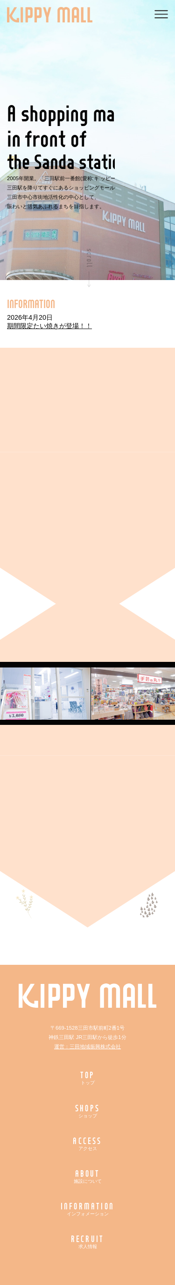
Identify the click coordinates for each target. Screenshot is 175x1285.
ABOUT (88, 1176)
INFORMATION (88, 1208)
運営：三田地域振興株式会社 (87, 1046)
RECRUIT (88, 1241)
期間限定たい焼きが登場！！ (49, 326)
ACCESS (88, 1143)
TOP (88, 1077)
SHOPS (88, 1110)
